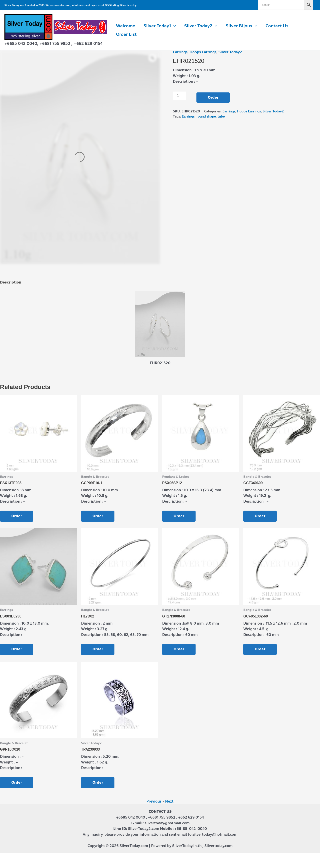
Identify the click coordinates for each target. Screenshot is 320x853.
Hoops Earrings (203, 52)
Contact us (277, 26)
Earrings (180, 52)
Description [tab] (10, 282)
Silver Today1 (160, 26)
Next (169, 801)
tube (221, 116)
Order (213, 97)
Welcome (125, 26)
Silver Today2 (200, 26)
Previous (154, 801)
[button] (173, 26)
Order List (126, 34)
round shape (206, 116)
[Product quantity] (180, 95)
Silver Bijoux (241, 26)
